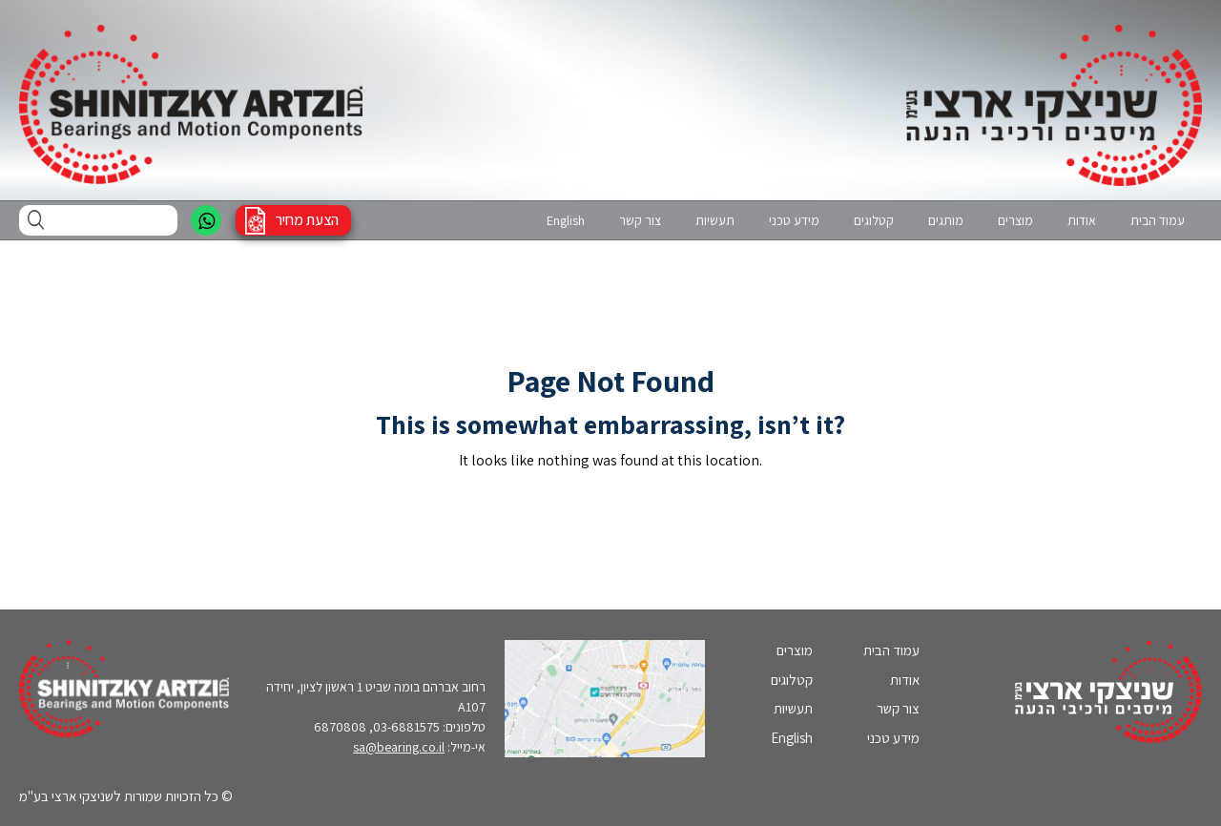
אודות (1081, 220)
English (566, 220)
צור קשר (640, 220)
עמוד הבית (1157, 220)
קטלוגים (874, 220)
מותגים (945, 220)
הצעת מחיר (307, 220)
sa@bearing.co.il (399, 746)
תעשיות (715, 220)
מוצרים (1015, 220)
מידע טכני (794, 220)
